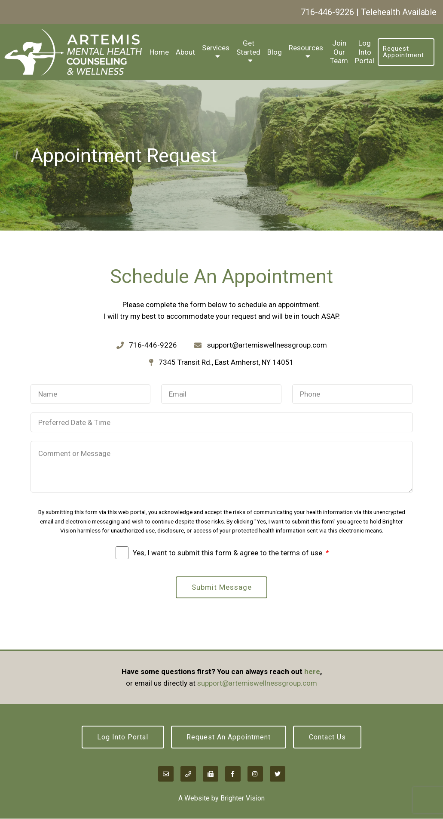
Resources (306, 47)
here (312, 671)
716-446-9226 (327, 12)
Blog (274, 52)
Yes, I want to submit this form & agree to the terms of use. (231, 552)
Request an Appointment (228, 737)
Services (215, 47)
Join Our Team (339, 52)
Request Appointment (403, 52)
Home (159, 52)
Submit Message (222, 587)
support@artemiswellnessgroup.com (257, 683)
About (185, 52)
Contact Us (327, 737)
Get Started (248, 47)
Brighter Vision (242, 798)
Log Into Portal (364, 52)
